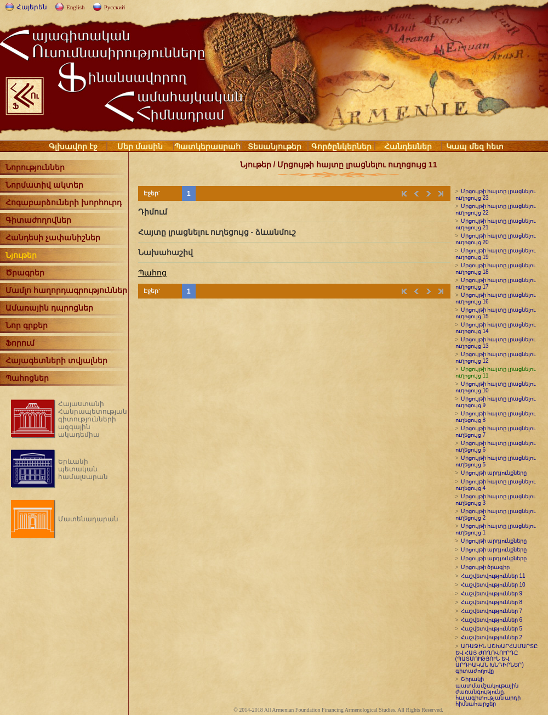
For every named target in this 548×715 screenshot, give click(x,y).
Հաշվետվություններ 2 (491, 637)
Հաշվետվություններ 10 (493, 585)
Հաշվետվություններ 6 (491, 620)
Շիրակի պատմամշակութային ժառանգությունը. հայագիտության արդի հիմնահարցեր (488, 691)
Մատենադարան (88, 519)
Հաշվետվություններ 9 (491, 593)
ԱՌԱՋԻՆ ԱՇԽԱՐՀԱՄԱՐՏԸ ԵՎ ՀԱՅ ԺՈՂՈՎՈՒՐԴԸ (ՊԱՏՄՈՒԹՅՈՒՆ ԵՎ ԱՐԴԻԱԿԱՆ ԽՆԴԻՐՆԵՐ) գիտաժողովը (496, 658)
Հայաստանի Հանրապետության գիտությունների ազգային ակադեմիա (92, 419)
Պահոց (152, 272)
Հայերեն (31, 7)
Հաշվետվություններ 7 (491, 611)
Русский (114, 7)
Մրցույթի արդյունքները (494, 473)
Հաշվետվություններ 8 (491, 602)
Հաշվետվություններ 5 (491, 629)
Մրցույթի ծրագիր (485, 567)
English (75, 7)
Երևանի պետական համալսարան (83, 469)
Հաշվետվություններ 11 (493, 576)
